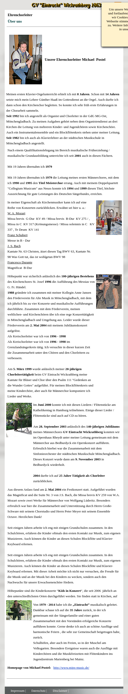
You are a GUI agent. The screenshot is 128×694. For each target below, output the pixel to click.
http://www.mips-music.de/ (71, 667)
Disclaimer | (61, 691)
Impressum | (18, 691)
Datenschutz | (39, 690)
